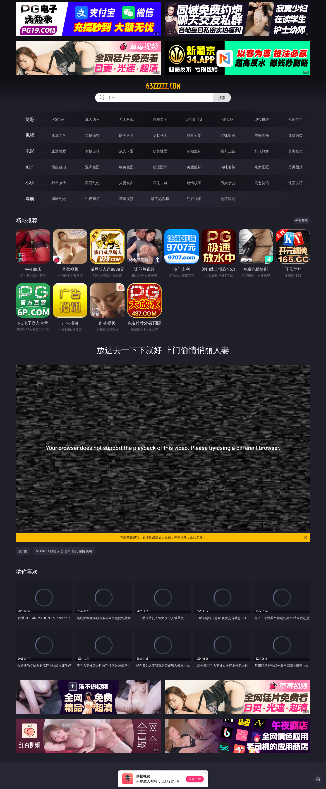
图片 (29, 167)
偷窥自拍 (58, 166)
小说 (29, 183)
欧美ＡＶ (126, 135)
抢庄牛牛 (295, 119)
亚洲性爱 (58, 151)
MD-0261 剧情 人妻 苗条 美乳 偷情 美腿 (64, 551)
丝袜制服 (228, 135)
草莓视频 (126, 198)
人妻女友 (126, 182)
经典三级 (228, 151)
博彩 (29, 119)
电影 (29, 151)
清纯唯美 (228, 166)
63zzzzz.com (163, 86)
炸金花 (227, 119)
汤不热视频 (160, 198)
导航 (29, 198)
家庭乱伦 (92, 182)
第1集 (23, 551)
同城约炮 (58, 198)
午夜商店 (92, 198)
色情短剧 (228, 198)
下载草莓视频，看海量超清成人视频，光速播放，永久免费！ (214, 537)
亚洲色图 (92, 166)
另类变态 (295, 151)
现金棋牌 (261, 119)
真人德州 (92, 119)
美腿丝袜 (194, 166)
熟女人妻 (194, 135)
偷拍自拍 (92, 151)
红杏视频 (194, 198)
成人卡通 (126, 151)
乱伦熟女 (261, 151)
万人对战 (126, 119)
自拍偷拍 (92, 135)
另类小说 (228, 182)
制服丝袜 (194, 151)
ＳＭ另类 (295, 135)
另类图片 (295, 166)
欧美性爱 (160, 151)
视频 (29, 135)
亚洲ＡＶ (58, 135)
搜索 (221, 97)
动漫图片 (160, 166)
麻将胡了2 (194, 119)
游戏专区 (160, 119)
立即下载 (194, 779)
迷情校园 (194, 182)
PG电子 (59, 119)
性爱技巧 (295, 182)
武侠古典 (160, 182)
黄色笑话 (261, 182)
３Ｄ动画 (160, 135)
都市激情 (58, 182)
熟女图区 (261, 166)
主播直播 (261, 135)
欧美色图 (126, 166)
